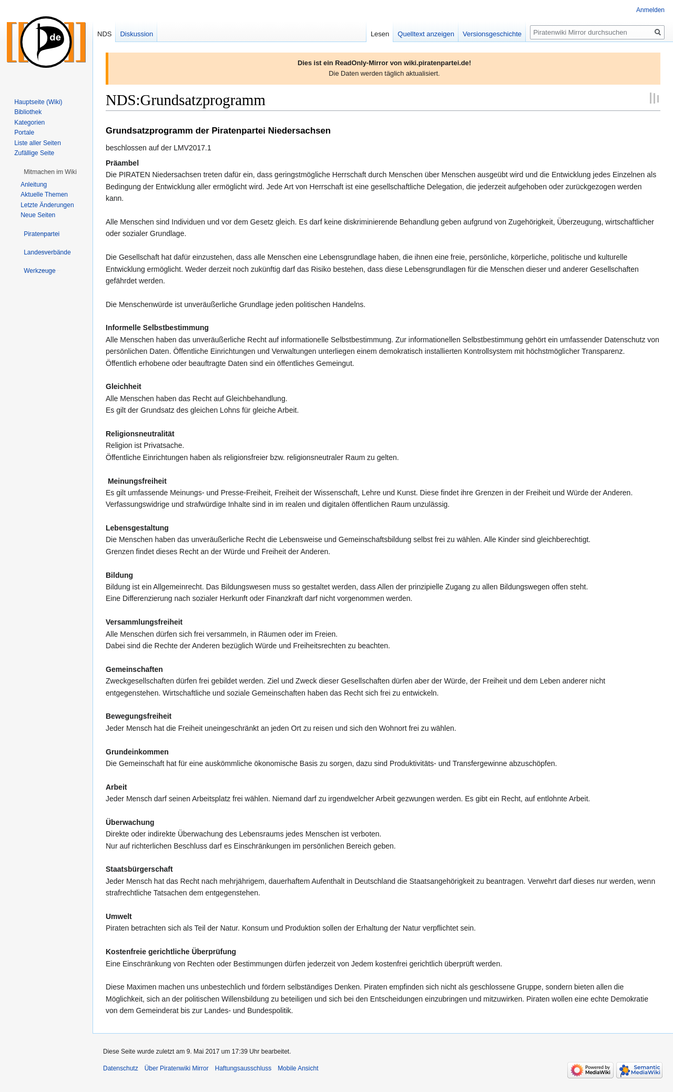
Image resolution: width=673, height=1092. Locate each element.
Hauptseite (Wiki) (38, 102)
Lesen (380, 34)
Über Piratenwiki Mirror (177, 1068)
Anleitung (34, 184)
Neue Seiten (38, 215)
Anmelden (650, 10)
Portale (24, 132)
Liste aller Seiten (37, 143)
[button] (50, 172)
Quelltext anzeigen (425, 34)
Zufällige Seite (34, 153)
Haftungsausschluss (243, 1068)
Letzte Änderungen (47, 205)
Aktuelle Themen (44, 194)
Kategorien (29, 122)
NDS (104, 34)
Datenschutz (120, 1068)
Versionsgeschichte (492, 34)
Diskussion (136, 34)
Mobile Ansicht (298, 1068)
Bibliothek (28, 112)
